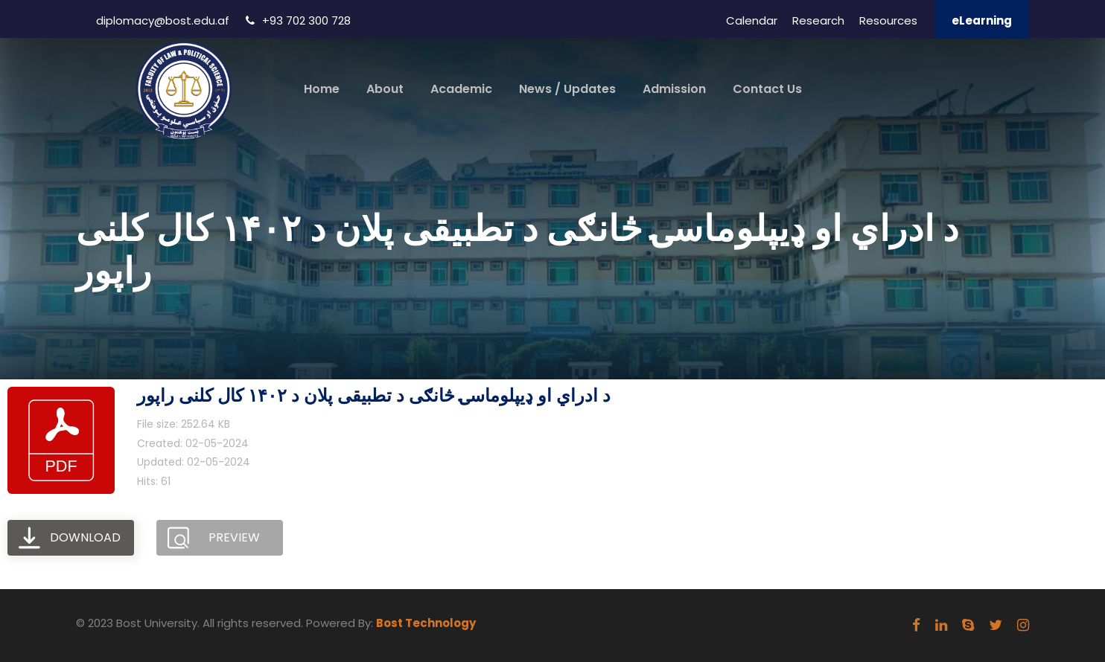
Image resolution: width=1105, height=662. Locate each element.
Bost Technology (426, 623)
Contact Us (767, 88)
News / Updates (567, 88)
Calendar (751, 20)
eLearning (982, 20)
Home (322, 88)
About (385, 88)
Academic (461, 88)
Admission (674, 88)
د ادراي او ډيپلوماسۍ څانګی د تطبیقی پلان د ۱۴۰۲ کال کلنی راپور (374, 395)
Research (818, 20)
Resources (888, 20)
